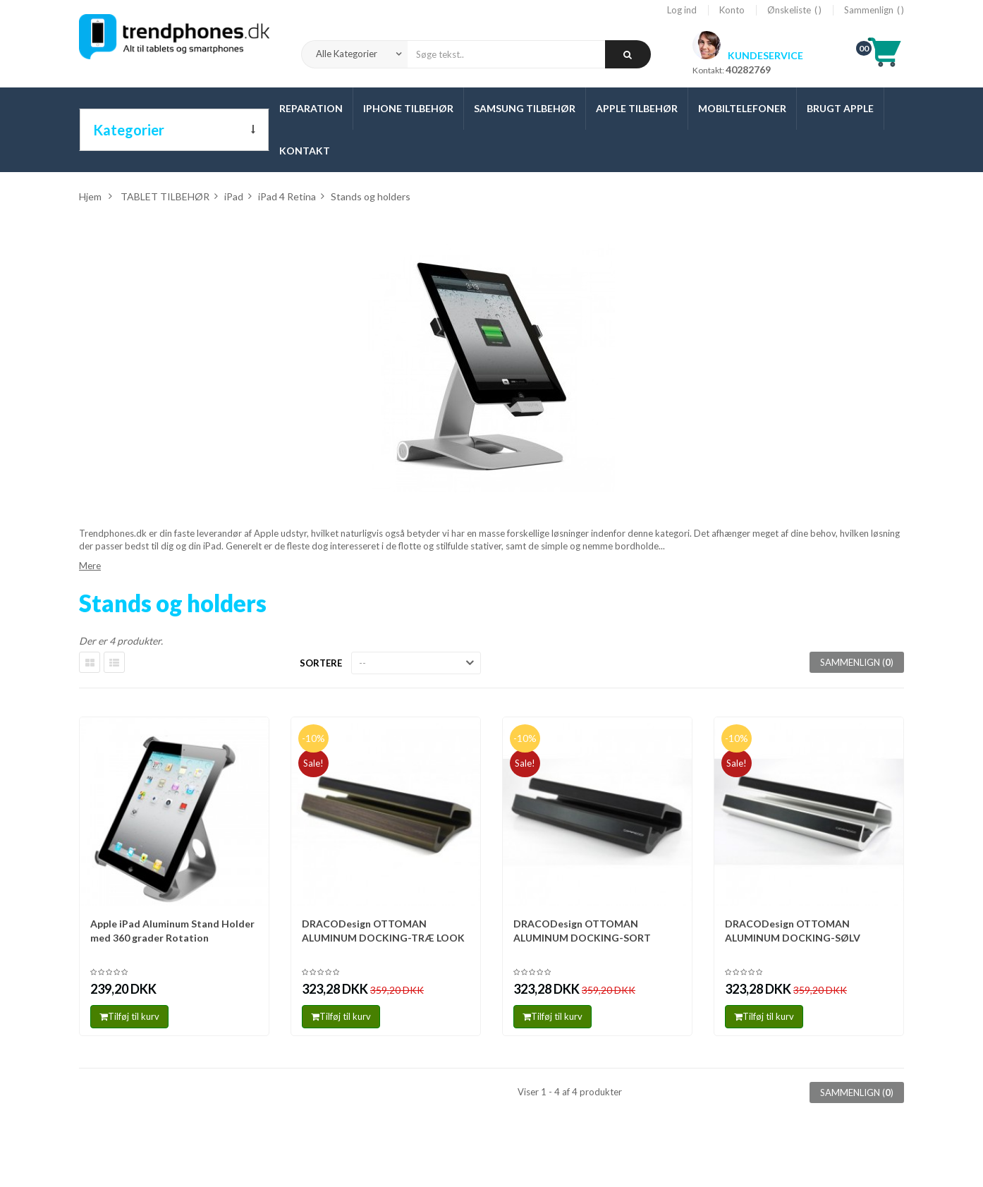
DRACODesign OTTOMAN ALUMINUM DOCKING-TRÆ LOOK (383, 931)
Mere (90, 565)
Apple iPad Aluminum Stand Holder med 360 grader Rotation (172, 931)
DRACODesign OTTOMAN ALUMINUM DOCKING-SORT (582, 931)
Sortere (321, 663)
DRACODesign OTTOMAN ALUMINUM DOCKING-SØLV (792, 931)
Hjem (90, 196)
